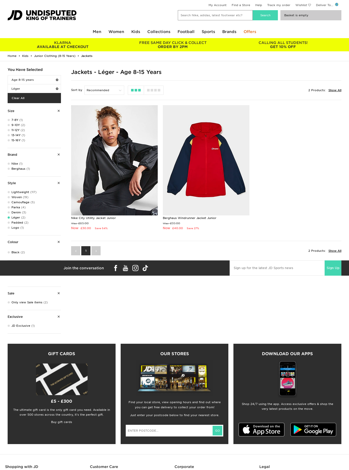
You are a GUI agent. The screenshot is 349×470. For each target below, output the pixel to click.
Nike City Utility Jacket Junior (93, 218)
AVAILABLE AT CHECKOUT (63, 45)
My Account (218, 5)
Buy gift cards (61, 422)
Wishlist (301, 5)
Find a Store (241, 5)
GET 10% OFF (283, 45)
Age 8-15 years (34, 80)
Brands (229, 31)
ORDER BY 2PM (173, 45)
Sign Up (333, 268)
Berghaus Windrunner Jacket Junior (189, 218)
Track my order (278, 5)
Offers (250, 31)
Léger (34, 88)
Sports (208, 31)
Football (186, 31)
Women (116, 31)
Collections (158, 31)
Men (97, 31)
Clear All (18, 98)
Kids (135, 31)
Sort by (76, 90)
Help (258, 5)
